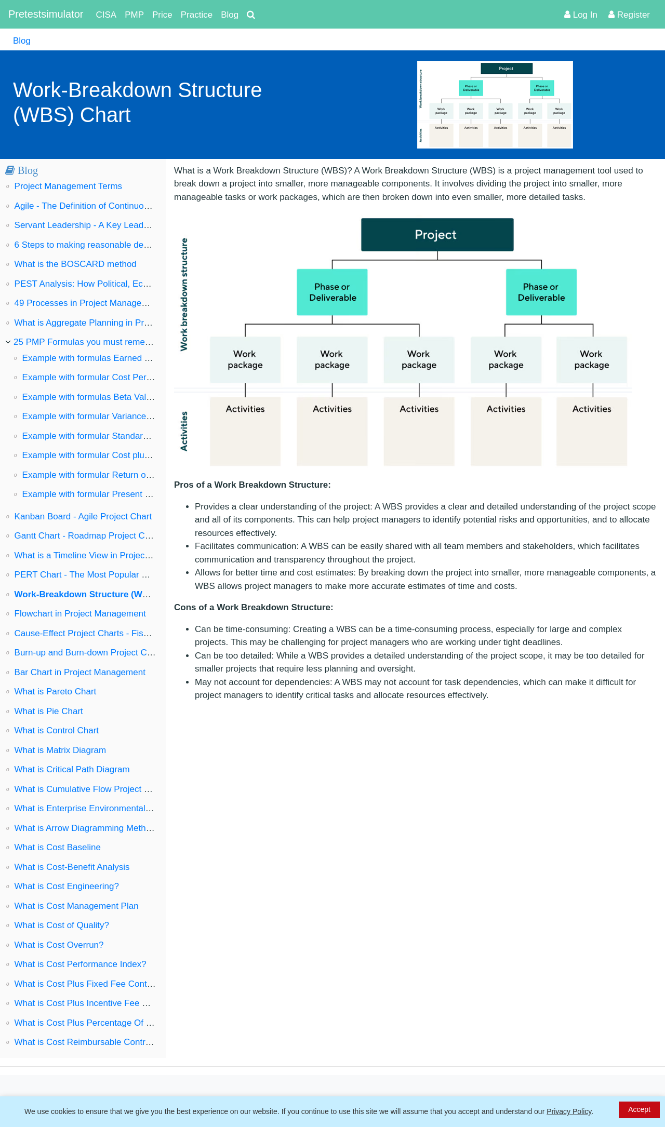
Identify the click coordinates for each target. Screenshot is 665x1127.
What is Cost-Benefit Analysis (72, 867)
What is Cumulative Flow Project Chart (90, 789)
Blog (229, 15)
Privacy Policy (569, 1111)
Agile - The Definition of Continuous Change (101, 206)
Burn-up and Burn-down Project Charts (91, 653)
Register (629, 15)
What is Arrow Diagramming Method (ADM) (99, 828)
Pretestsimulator (46, 14)
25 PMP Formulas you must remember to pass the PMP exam (135, 342)
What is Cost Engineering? (67, 886)
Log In (580, 15)
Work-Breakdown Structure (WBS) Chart (99, 594)
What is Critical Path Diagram (72, 769)
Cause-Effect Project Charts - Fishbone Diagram (109, 633)
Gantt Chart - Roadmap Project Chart (88, 536)
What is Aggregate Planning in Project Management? (118, 323)
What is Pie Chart (49, 711)
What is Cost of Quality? (62, 925)
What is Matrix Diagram (61, 750)
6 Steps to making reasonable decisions (93, 245)
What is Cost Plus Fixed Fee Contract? (91, 984)
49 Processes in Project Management (88, 303)
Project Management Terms (69, 186)
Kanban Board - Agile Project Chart (83, 516)
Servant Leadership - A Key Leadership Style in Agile (118, 225)
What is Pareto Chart (56, 691)
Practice (196, 15)
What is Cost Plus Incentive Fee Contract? (97, 1003)
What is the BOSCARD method (76, 264)
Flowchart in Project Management (80, 614)
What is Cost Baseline (58, 847)
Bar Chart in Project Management (80, 672)
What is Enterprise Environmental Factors (96, 808)
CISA (106, 15)
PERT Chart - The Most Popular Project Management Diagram (137, 575)
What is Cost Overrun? (59, 945)
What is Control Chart (57, 730)
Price (162, 15)
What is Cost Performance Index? (81, 964)
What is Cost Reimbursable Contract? (88, 1042)
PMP (134, 15)
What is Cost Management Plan (77, 906)
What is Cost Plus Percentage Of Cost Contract (107, 1023)
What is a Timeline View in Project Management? (110, 555)
